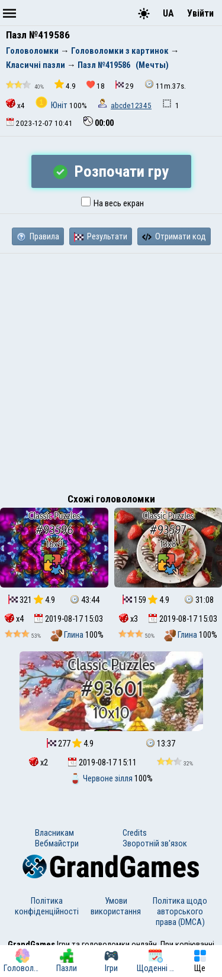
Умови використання (116, 906)
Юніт (52, 105)
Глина (67, 634)
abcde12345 (131, 105)
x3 (128, 619)
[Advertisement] (111, 370)
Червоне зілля (101, 778)
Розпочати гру (111, 171)
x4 (15, 104)
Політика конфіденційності (47, 906)
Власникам (54, 832)
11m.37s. (165, 84)
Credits (135, 832)
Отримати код (174, 236)
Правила (38, 236)
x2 (38, 762)
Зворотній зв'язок (155, 843)
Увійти (200, 13)
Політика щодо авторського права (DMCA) (180, 911)
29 (124, 85)
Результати (100, 236)
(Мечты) (152, 65)
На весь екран (112, 203)
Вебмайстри (57, 843)
